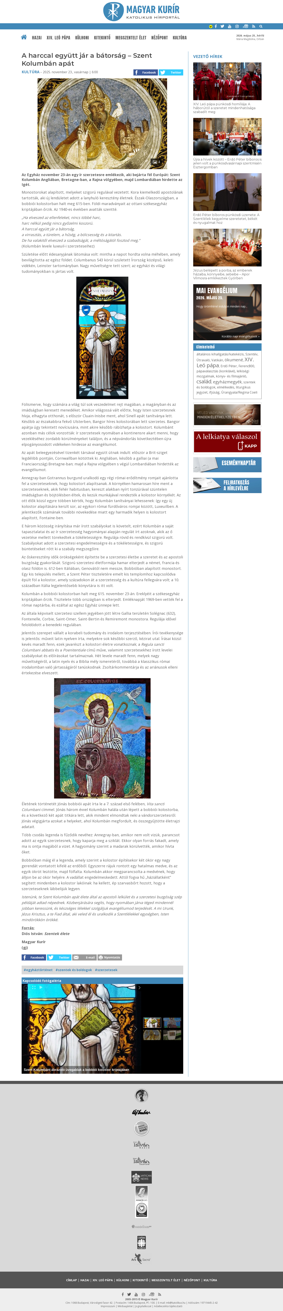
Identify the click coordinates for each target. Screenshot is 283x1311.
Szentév (251, 354)
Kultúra (180, 38)
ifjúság (214, 392)
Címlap (71, 1280)
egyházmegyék (227, 382)
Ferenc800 (246, 366)
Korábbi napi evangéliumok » (241, 336)
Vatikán (217, 360)
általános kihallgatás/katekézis (220, 354)
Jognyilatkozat (143, 1306)
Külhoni (82, 38)
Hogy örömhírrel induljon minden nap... (221, 297)
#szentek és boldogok (73, 970)
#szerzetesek (106, 970)
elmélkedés (225, 387)
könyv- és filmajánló (231, 376)
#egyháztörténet (38, 970)
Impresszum (108, 1306)
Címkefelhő (205, 347)
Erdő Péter (229, 366)
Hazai (37, 38)
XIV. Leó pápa (58, 38)
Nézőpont (159, 38)
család (203, 381)
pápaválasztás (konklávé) (215, 371)
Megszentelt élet (130, 38)
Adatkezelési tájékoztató (168, 1306)
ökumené (234, 360)
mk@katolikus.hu (175, 1302)
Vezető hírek (207, 56)
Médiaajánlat (125, 1306)
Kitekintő (102, 38)
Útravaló (203, 360)
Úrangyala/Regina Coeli (239, 392)
